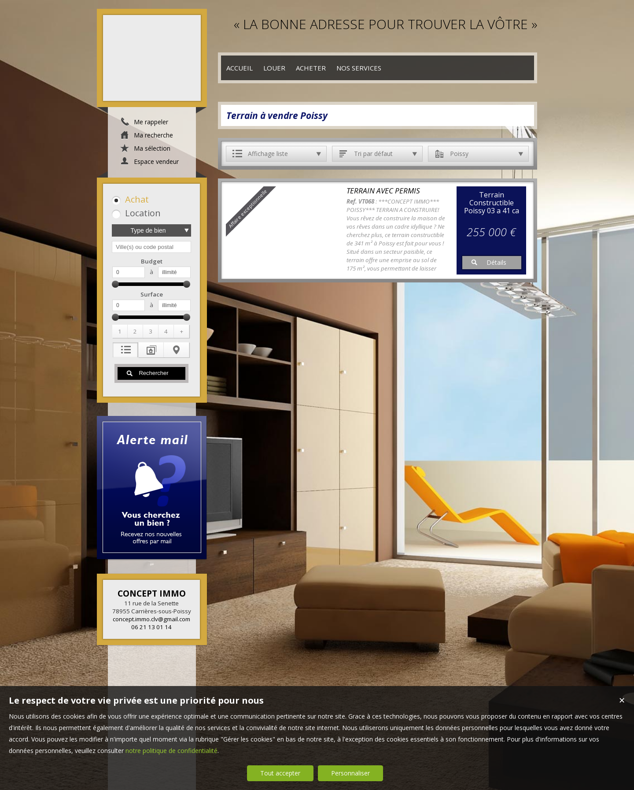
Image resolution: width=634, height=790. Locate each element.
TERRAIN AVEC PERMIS (383, 190)
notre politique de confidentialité (171, 750)
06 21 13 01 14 (151, 627)
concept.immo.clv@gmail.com (151, 619)
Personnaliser (350, 773)
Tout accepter (280, 773)
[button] (150, 199)
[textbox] (151, 247)
